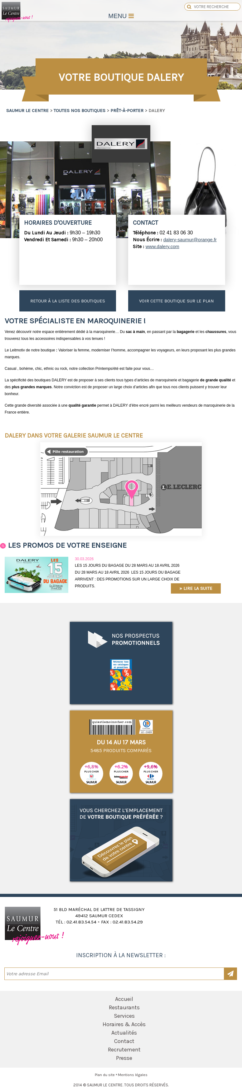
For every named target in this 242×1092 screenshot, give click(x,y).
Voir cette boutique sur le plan (176, 301)
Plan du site (105, 1075)
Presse (124, 1058)
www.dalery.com (162, 246)
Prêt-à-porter (126, 110)
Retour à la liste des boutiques (67, 301)
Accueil (124, 999)
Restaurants (124, 1007)
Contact (124, 1041)
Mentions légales (133, 1075)
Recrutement (124, 1049)
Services (124, 1015)
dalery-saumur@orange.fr (190, 239)
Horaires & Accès (124, 1024)
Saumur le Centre (17, 21)
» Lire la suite (195, 588)
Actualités (124, 1032)
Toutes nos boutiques (79, 110)
